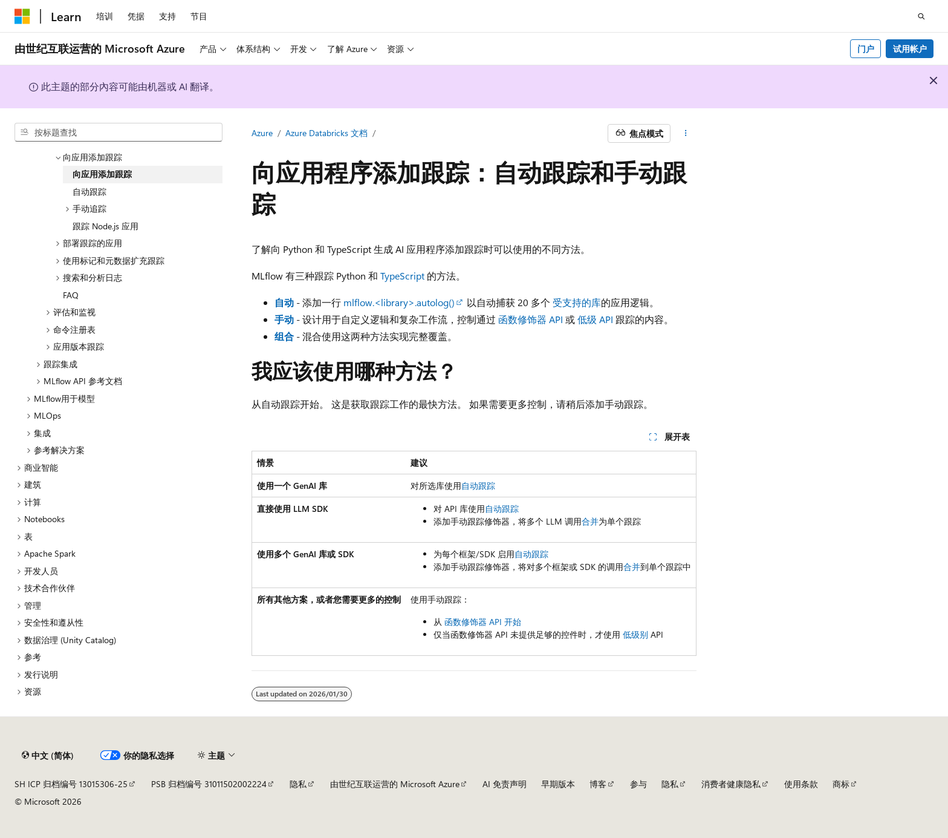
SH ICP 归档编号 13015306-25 (71, 784)
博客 (597, 784)
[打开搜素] (921, 16)
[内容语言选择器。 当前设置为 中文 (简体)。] (48, 755)
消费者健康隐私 (731, 784)
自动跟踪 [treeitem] (89, 191)
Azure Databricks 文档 (326, 133)
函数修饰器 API (530, 319)
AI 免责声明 (504, 784)
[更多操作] (685, 133)
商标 (841, 784)
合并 (590, 521)
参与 (638, 784)
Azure (262, 133)
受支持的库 (577, 302)
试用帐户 (910, 48)
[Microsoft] (22, 16)
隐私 (298, 784)
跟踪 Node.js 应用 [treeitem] (105, 226)
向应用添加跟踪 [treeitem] (102, 174)
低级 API (595, 319)
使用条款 (801, 784)
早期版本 (558, 784)
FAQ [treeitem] (71, 295)
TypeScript (402, 275)
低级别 (635, 634)
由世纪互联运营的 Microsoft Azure (394, 784)
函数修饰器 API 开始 (482, 621)
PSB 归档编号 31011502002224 (209, 784)
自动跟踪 (478, 485)
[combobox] (118, 132)
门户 (865, 48)
